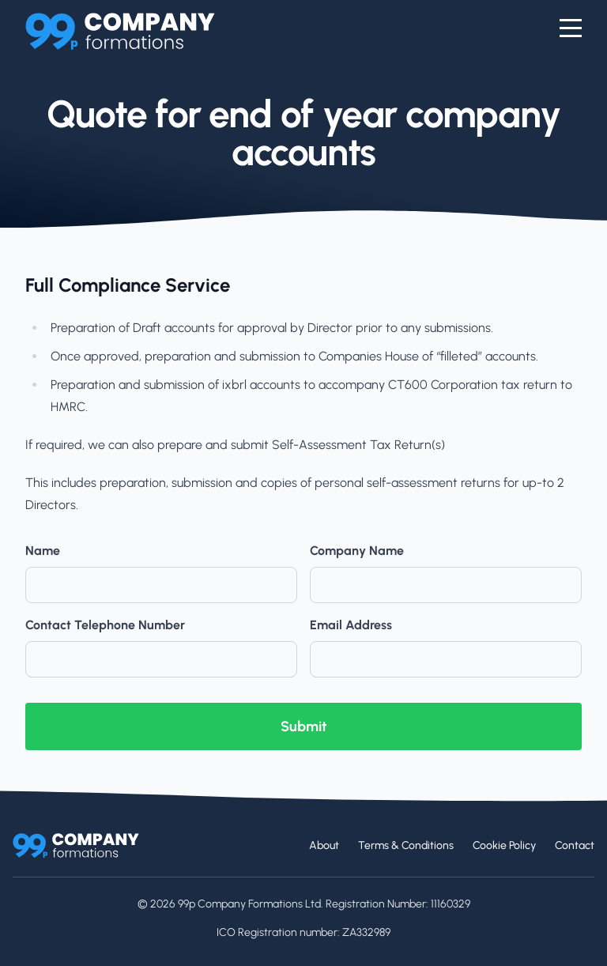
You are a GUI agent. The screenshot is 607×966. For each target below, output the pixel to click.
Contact (574, 845)
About (324, 845)
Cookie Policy (504, 845)
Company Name (357, 550)
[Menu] (571, 29)
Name (42, 550)
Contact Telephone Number (105, 624)
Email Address (351, 624)
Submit (303, 726)
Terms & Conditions (406, 845)
